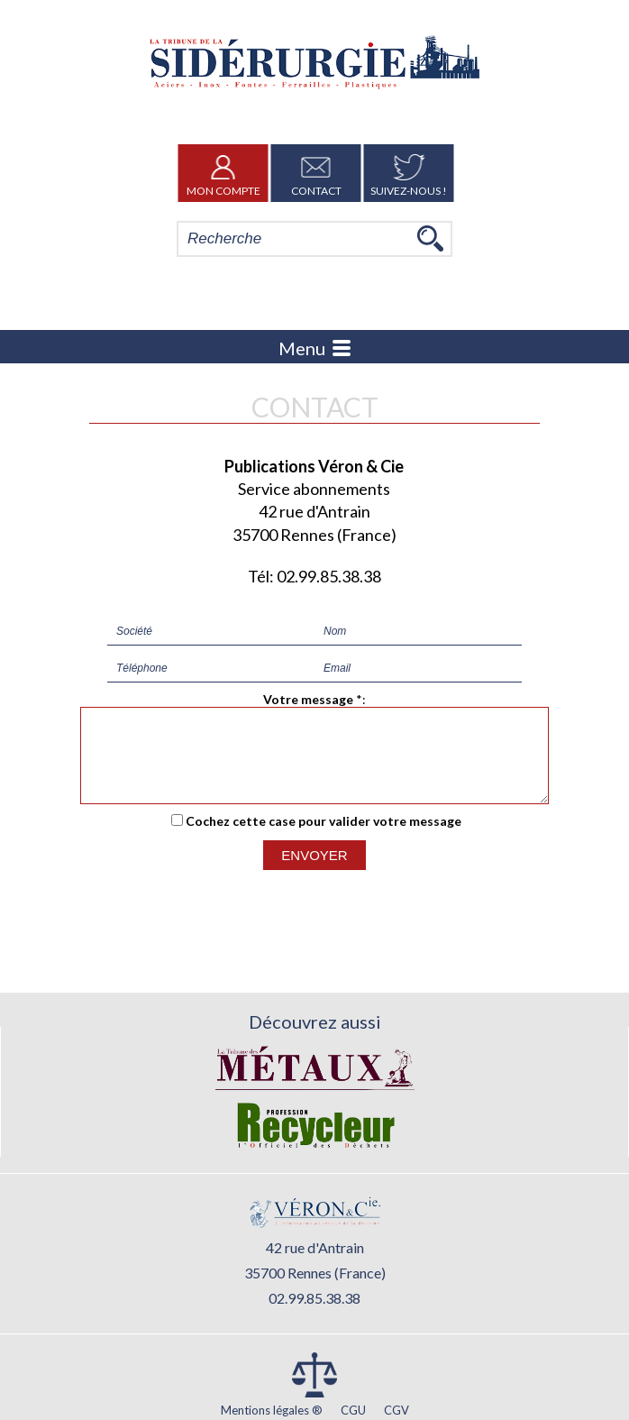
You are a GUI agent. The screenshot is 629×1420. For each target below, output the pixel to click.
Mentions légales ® (272, 1410)
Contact (316, 173)
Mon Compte (223, 173)
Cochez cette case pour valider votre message (323, 837)
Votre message (308, 699)
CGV (396, 1410)
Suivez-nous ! (408, 173)
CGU (353, 1410)
